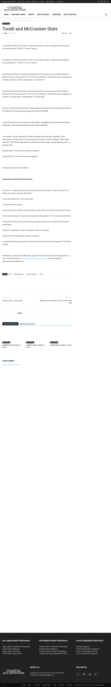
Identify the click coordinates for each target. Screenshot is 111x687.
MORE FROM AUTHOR (27, 324)
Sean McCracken (18, 274)
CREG (5, 33)
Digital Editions (46, 685)
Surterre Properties (31, 274)
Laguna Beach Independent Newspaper (16, 647)
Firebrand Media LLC (46, 675)
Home (4, 20)
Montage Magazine (83, 647)
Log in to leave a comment (11, 364)
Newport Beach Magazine (48, 649)
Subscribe (69, 685)
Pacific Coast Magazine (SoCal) (86, 651)
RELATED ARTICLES (10, 324)
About (30, 685)
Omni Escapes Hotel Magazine (86, 653)
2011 (10, 274)
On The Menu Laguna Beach (12, 653)
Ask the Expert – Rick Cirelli (12, 301)
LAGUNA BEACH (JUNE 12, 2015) (60, 345)
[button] (106, 14)
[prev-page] (3, 351)
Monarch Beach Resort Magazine (87, 649)
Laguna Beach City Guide (11, 651)
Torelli (41, 274)
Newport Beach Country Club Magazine (53, 651)
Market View (12, 20)
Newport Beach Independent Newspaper (53, 647)
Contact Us (37, 685)
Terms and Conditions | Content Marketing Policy (89, 685)
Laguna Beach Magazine (10, 649)
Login (55, 685)
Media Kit (61, 685)
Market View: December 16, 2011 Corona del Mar (56, 302)
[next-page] (7, 351)
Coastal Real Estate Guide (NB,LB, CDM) (53, 653)
